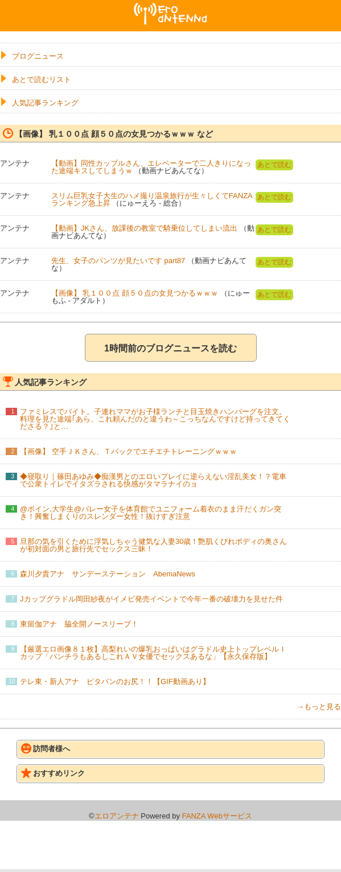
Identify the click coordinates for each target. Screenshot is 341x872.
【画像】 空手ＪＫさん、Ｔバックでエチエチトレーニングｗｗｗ (128, 451)
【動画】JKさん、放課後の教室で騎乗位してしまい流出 (144, 228)
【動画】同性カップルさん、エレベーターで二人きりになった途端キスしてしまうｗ (151, 167)
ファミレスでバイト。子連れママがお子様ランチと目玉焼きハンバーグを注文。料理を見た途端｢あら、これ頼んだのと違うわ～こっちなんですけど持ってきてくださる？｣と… (155, 419)
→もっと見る (319, 706)
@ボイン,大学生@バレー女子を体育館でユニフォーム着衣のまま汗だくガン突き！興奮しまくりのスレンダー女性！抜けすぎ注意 (150, 513)
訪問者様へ (45, 748)
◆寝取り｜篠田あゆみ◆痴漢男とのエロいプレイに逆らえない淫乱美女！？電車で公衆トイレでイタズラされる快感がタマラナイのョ (153, 480)
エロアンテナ (171, 7)
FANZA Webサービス (217, 816)
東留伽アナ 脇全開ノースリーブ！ (79, 624)
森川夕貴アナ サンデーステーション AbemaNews (107, 574)
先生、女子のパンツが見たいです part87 (118, 260)
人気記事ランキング (45, 103)
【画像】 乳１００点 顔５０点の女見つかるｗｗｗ (134, 293)
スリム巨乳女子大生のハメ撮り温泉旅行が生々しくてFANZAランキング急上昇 (152, 199)
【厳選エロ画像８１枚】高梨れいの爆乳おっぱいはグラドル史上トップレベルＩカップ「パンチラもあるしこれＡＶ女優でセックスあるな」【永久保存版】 (153, 653)
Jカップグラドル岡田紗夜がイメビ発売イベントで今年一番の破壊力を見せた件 (151, 599)
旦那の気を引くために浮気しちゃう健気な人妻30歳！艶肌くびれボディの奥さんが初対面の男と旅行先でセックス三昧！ (153, 545)
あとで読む (274, 165)
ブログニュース (38, 56)
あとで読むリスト (41, 79)
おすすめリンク (53, 773)
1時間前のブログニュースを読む (170, 348)
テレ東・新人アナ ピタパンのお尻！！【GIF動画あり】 (115, 681)
